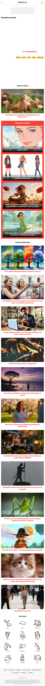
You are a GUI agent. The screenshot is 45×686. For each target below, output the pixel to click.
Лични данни (15, 672)
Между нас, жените (22, 123)
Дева (37, 635)
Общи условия (26, 670)
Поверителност (36, 670)
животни (18, 57)
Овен (7, 624)
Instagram (18, 670)
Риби (37, 658)
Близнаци (37, 624)
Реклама (30, 672)
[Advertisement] (22, 10)
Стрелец (37, 647)
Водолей (22, 658)
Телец (22, 624)
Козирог (7, 658)
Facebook (11, 670)
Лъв (22, 635)
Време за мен (40, 57)
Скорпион (22, 647)
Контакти (24, 672)
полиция (34, 57)
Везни (7, 647)
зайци (29, 57)
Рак (7, 635)
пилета (24, 57)
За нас (5, 670)
